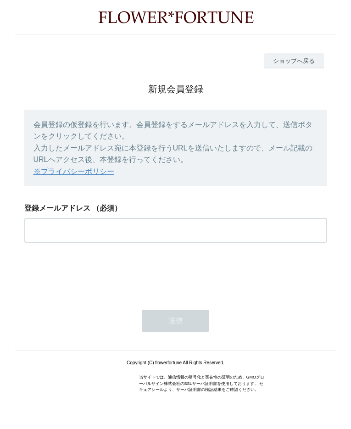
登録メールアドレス (57, 208)
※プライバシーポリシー (73, 171)
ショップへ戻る (294, 60)
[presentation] (94, 273)
